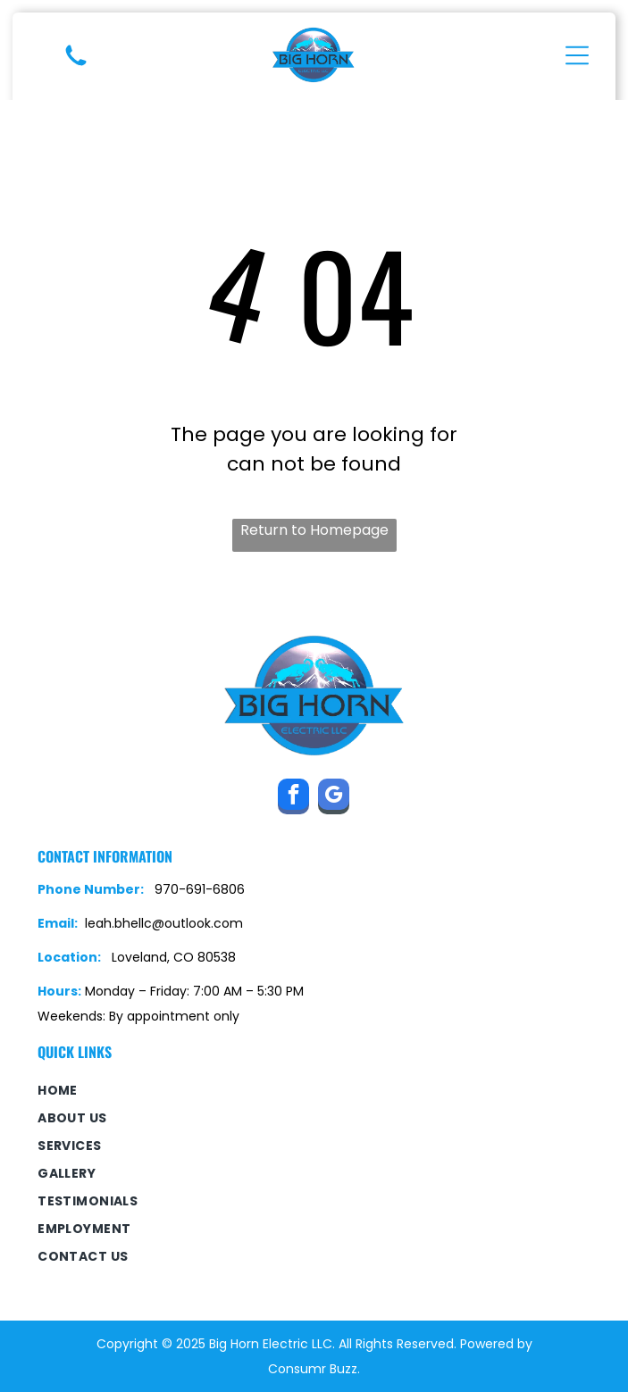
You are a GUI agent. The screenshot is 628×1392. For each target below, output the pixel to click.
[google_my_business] (333, 799)
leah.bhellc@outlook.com (164, 923)
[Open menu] (577, 55)
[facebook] (293, 799)
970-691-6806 (200, 889)
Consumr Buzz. (314, 1369)
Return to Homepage (314, 530)
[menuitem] (314, 1090)
